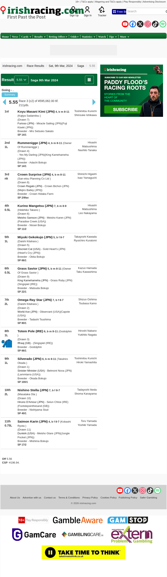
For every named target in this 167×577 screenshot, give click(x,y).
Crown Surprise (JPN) (34, 174)
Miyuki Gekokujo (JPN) (35, 237)
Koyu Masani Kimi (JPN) (36, 111)
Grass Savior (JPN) (32, 268)
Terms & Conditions (69, 497)
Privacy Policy (90, 497)
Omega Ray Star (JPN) (35, 300)
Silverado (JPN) (29, 358)
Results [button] (40, 36)
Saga (80, 66)
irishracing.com (12, 66)
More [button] (124, 36)
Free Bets (121, 11)
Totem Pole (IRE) (30, 331)
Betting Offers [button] (58, 36)
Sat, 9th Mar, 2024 (61, 66)
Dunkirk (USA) (26, 433)
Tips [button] (113, 36)
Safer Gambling (148, 497)
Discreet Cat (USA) (29, 249)
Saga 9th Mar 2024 (44, 80)
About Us (15, 497)
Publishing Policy (128, 497)
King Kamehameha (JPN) (33, 280)
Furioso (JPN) (26, 123)
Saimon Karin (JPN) (33, 421)
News (15, 36)
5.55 (21, 80)
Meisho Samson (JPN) (31, 217)
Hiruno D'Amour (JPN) (31, 402)
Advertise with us (32, 497)
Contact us (50, 497)
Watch (102, 36)
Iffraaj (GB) (24, 343)
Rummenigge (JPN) (32, 143)
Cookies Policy (108, 497)
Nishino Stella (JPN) (33, 390)
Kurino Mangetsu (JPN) (35, 206)
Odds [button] (75, 36)
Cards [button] (26, 36)
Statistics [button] (88, 36)
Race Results (35, 66)
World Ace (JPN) (27, 311)
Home (5, 36)
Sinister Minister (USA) (31, 370)
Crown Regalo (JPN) (30, 186)
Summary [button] (9, 94)
